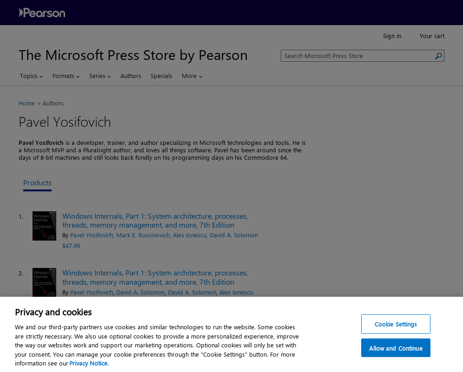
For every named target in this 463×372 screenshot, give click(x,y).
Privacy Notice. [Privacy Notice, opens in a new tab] (89, 364)
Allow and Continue (395, 349)
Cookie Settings (396, 325)
